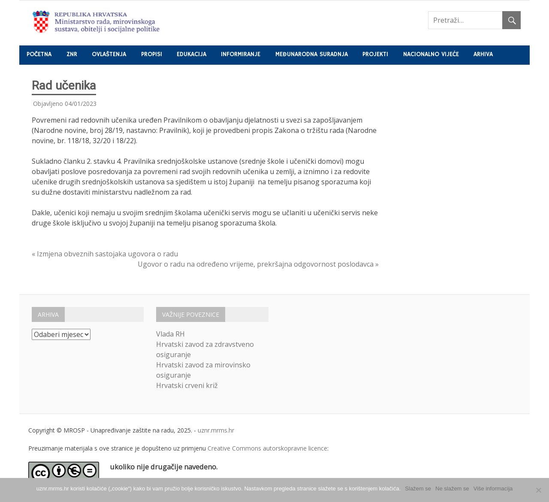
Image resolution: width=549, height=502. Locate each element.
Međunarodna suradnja (311, 54)
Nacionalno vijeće (431, 54)
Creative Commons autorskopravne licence (267, 448)
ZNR (71, 54)
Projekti (375, 54)
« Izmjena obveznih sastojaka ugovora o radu (105, 254)
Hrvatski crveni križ (187, 385)
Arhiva (483, 54)
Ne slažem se (452, 488)
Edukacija (191, 54)
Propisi (151, 54)
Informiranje (240, 54)
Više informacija (493, 488)
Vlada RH (170, 334)
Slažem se (418, 488)
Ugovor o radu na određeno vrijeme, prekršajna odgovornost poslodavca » (258, 264)
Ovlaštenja (109, 54)
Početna (39, 54)
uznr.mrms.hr (216, 430)
